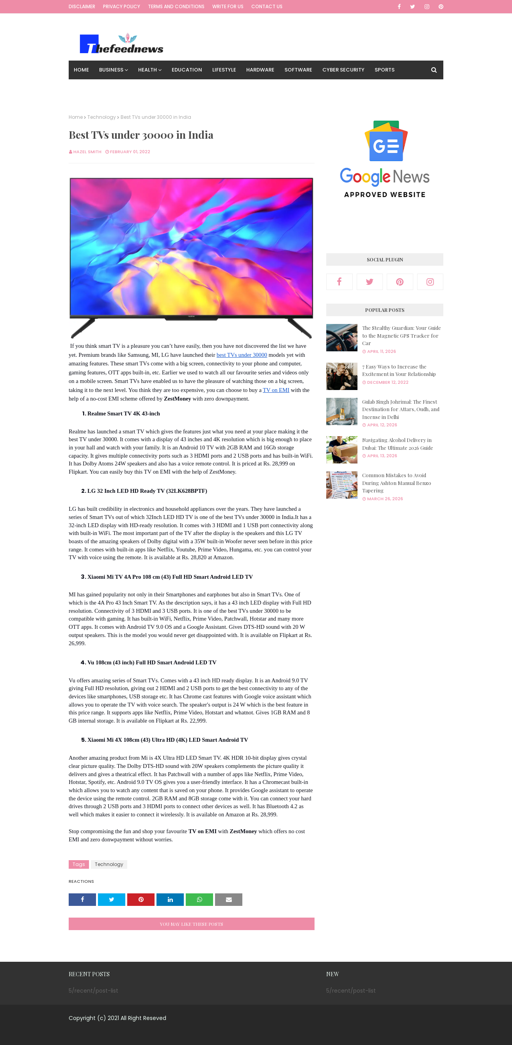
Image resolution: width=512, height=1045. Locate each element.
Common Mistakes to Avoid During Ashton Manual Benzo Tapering (396, 483)
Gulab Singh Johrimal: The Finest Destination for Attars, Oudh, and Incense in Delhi (400, 409)
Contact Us (267, 6)
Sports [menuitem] (385, 69)
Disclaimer (82, 6)
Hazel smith (87, 152)
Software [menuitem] (298, 69)
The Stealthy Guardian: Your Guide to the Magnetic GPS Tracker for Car (401, 335)
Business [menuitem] (111, 69)
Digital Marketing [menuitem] (145, 88)
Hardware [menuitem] (260, 69)
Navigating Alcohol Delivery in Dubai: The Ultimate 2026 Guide (397, 444)
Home (76, 117)
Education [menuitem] (187, 69)
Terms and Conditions (176, 6)
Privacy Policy (121, 6)
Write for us (228, 6)
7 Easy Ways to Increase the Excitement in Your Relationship (399, 370)
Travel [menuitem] (190, 88)
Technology (101, 117)
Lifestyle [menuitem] (224, 69)
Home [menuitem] (81, 69)
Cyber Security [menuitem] (343, 69)
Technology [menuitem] (92, 88)
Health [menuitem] (147, 69)
